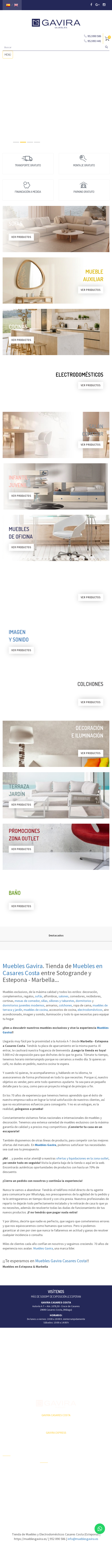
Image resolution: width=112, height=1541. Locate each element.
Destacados (56, 935)
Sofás (80, 1487)
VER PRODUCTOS (21, 237)
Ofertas (7, 1462)
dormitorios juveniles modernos (23, 1005)
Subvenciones (10, 1493)
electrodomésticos (90, 1010)
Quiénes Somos (11, 1481)
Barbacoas (45, 1475)
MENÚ (8, 55)
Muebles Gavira (23, 966)
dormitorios (83, 1001)
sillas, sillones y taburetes (57, 1001)
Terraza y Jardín (48, 1469)
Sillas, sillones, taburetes (90, 1475)
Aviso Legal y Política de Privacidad (56, 1511)
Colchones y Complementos (92, 1493)
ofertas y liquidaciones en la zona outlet (82, 1158)
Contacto (7, 1487)
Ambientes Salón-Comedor (54, 1488)
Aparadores (83, 1450)
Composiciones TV (86, 1456)
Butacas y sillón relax (88, 1481)
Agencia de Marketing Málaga (62, 1514)
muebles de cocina (36, 1010)
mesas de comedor (27, 1001)
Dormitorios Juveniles (51, 1494)
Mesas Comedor (85, 1462)
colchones (65, 1005)
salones (63, 996)
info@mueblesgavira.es (83, 1539)
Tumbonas (45, 1482)
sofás (38, 996)
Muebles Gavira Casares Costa (61, 1260)
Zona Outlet (9, 1469)
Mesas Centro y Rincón (89, 1469)
